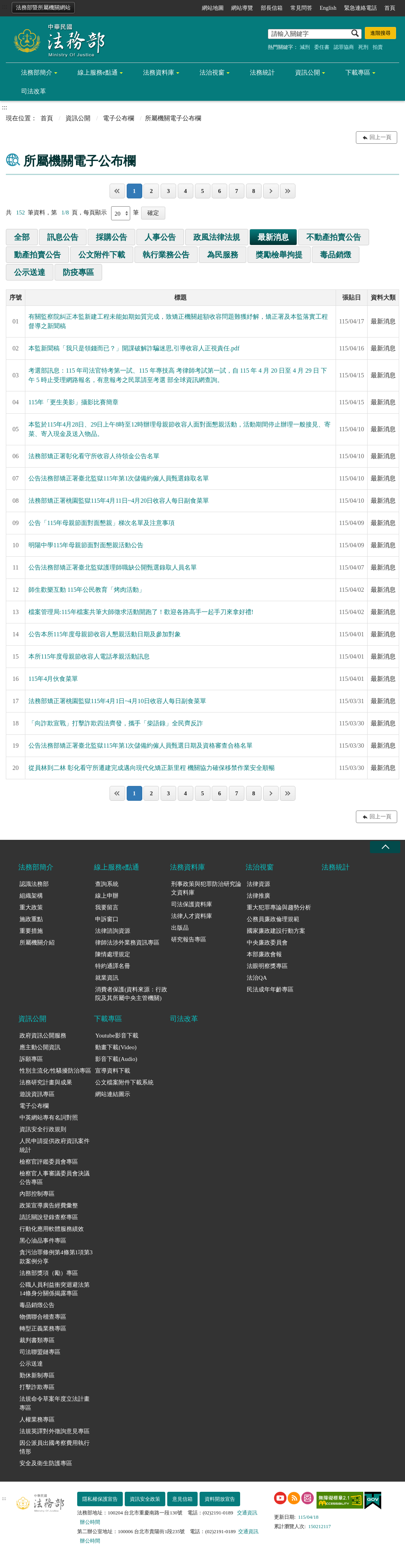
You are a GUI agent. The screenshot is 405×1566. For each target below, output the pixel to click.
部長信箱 (272, 8)
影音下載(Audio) (116, 1059)
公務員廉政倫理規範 (273, 919)
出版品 (180, 928)
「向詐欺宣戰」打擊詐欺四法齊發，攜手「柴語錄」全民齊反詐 (115, 723)
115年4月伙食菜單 (53, 678)
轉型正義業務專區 (42, 1328)
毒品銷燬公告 (37, 1305)
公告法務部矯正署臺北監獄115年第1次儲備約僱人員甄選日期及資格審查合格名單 (140, 745)
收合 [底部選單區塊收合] (385, 847)
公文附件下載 (101, 254)
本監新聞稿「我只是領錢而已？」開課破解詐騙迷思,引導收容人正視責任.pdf (133, 348)
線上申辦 (106, 896)
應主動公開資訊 (39, 1047)
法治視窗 (212, 72)
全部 (22, 237)
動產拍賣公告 (37, 254)
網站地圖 (213, 8)
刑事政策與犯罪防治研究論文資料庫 (206, 888)
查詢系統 (106, 884)
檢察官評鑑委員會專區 (48, 1162)
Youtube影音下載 (116, 1035)
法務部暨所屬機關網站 (43, 8)
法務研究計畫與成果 (45, 1082)
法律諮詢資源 (112, 931)
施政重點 (31, 919)
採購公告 (111, 237)
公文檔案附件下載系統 (124, 1082)
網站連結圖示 (112, 1094)
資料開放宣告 (220, 1499)
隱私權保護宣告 (100, 1499)
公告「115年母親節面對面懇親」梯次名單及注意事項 (101, 523)
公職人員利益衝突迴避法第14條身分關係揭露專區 (54, 1289)
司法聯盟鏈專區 (39, 1352)
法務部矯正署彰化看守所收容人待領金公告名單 (93, 456)
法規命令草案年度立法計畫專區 (54, 1403)
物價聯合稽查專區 (42, 1317)
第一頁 (117, 191)
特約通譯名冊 (112, 966)
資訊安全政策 (145, 1499)
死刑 (363, 47)
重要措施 (31, 931)
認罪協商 (344, 47)
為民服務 (222, 254)
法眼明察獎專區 (267, 966)
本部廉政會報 (264, 954)
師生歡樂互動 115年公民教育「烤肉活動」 (86, 589)
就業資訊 (106, 978)
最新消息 (273, 237)
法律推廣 (258, 896)
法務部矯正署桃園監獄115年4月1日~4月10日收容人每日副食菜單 (117, 701)
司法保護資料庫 (191, 904)
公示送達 (29, 272)
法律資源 (258, 884)
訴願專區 (31, 1059)
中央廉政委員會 (267, 942)
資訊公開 (307, 72)
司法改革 (33, 91)
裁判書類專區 (37, 1340)
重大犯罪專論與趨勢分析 (279, 907)
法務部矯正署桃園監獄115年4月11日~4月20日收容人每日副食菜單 (118, 500)
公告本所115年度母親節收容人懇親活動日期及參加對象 (104, 634)
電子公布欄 (118, 118)
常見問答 (301, 8)
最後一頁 (287, 191)
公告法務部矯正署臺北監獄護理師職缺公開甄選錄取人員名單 (112, 567)
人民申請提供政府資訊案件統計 (54, 1145)
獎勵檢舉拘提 (279, 254)
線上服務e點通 (98, 72)
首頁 (389, 8)
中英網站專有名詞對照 (48, 1117)
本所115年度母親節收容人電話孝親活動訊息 (89, 656)
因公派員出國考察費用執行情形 (54, 1447)
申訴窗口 (106, 919)
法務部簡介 (36, 72)
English (328, 8)
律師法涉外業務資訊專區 (127, 942)
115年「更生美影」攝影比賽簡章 (73, 402)
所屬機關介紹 (37, 942)
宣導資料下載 (112, 1071)
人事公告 (160, 237)
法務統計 (262, 72)
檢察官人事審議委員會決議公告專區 (54, 1178)
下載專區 (357, 72)
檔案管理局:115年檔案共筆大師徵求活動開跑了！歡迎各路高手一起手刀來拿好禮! (140, 612)
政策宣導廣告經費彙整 (48, 1205)
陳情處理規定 (112, 954)
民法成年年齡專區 (270, 989)
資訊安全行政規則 (42, 1129)
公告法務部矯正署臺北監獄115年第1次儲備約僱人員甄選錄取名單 (118, 478)
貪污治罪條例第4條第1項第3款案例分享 (56, 1256)
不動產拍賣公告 (333, 237)
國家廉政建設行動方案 (276, 931)
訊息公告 (62, 237)
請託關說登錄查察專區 (48, 1217)
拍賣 (378, 47)
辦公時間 (90, 1522)
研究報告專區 (188, 939)
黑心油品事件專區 (42, 1240)
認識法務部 (34, 884)
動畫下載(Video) (115, 1047)
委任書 (321, 47)
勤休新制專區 (37, 1375)
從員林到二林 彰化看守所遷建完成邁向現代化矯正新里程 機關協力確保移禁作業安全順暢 (151, 767)
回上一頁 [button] (380, 137)
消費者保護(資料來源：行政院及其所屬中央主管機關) (131, 994)
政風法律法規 (216, 237)
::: (4, 6)
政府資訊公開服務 (42, 1035)
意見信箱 (182, 1499)
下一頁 (271, 191)
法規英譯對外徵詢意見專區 (54, 1431)
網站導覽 (242, 8)
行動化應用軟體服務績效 (51, 1229)
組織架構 (31, 896)
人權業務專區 (37, 1419)
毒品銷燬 (335, 254)
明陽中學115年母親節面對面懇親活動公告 (85, 545)
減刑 (305, 47)
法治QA (257, 978)
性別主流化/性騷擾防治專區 (55, 1071)
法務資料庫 (158, 72)
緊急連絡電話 (360, 8)
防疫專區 (78, 272)
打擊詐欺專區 (37, 1387)
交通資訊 (247, 1513)
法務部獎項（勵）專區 (48, 1273)
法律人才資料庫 (191, 916)
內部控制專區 (37, 1194)
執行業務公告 (166, 254)
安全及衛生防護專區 (45, 1463)
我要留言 (106, 907)
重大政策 (31, 907)
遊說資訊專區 (37, 1094)
